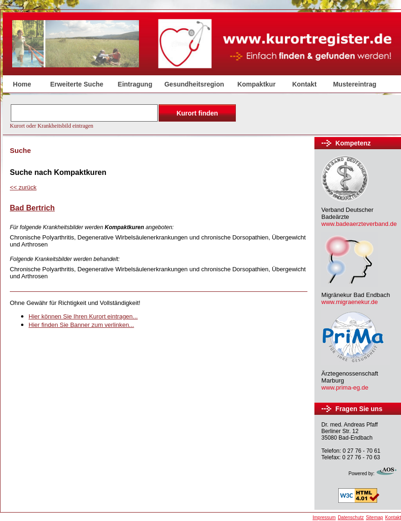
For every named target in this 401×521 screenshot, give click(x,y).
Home (22, 84)
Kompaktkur (256, 84)
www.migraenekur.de (349, 301)
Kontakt (304, 84)
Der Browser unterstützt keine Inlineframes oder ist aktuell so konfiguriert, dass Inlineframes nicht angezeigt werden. (124, 115)
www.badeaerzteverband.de (359, 223)
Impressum (324, 517)
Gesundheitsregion (194, 84)
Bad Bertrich (32, 208)
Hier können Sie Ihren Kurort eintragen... (83, 316)
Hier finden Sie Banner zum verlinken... (81, 324)
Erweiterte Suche (76, 84)
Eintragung (135, 84)
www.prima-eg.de (344, 387)
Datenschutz (351, 517)
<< (23, 187)
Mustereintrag (355, 84)
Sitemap (374, 517)
